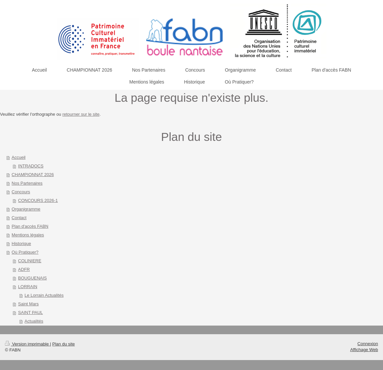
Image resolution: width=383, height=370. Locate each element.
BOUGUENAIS (32, 278)
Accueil (19, 157)
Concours (21, 191)
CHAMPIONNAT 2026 (33, 174)
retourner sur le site (80, 114)
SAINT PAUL (30, 312)
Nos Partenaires (27, 183)
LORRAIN (27, 286)
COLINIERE (29, 260)
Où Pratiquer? (25, 252)
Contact (19, 217)
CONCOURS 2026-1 (38, 200)
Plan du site (63, 343)
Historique (21, 243)
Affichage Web (364, 349)
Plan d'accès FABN (30, 226)
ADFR (24, 269)
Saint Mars (28, 303)
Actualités (34, 321)
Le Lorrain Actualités (44, 295)
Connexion (367, 343)
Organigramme (26, 209)
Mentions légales (28, 234)
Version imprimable (27, 343)
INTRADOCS (31, 165)
